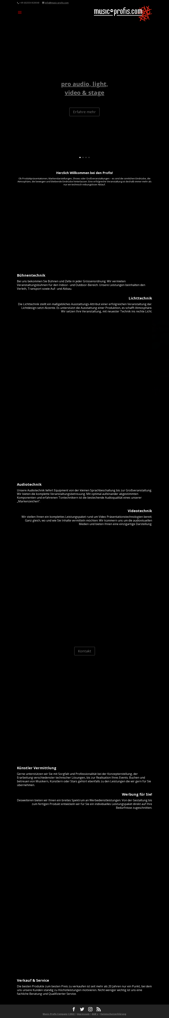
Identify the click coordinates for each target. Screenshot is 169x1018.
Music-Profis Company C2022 (59, 1014)
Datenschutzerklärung (113, 1014)
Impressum (83, 1014)
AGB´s (95, 1014)
